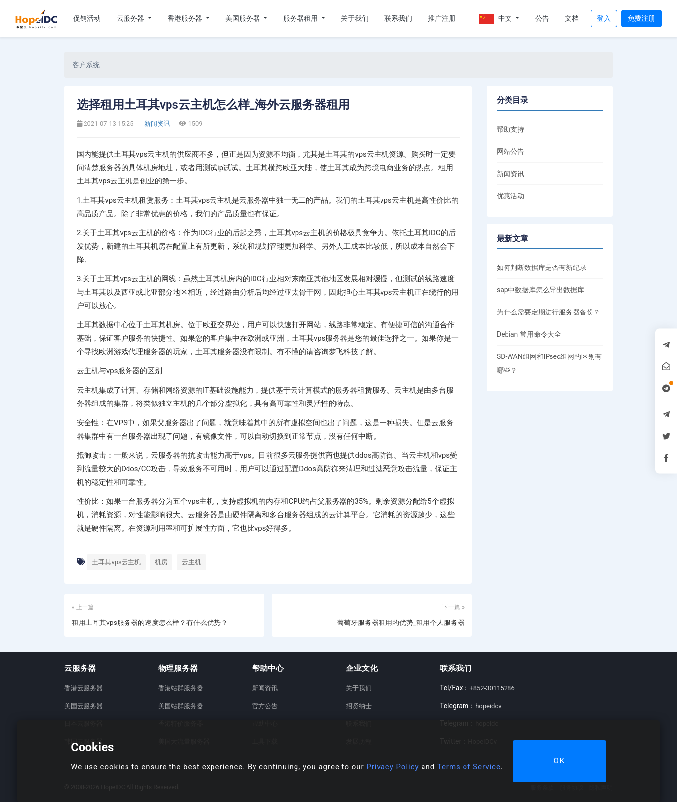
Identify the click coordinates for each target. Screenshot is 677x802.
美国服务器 (243, 18)
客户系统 (86, 65)
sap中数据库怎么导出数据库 (540, 290)
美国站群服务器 (180, 706)
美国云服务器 (83, 706)
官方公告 (265, 706)
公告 (542, 18)
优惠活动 (510, 196)
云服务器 (131, 18)
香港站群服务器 (180, 688)
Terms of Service (469, 766)
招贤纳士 (359, 706)
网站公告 (510, 151)
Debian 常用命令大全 (529, 334)
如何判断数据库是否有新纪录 (542, 267)
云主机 (191, 562)
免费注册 (641, 18)
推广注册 (442, 18)
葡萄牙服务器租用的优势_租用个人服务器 (401, 622)
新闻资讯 (156, 123)
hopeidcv (488, 706)
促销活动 (87, 18)
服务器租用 (301, 18)
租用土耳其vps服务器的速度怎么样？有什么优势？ (150, 622)
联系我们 (398, 18)
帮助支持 (510, 129)
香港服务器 (186, 18)
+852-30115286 (491, 688)
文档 (572, 18)
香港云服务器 (83, 688)
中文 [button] (496, 19)
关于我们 (355, 18)
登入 (604, 18)
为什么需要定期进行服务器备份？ (548, 312)
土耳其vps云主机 (116, 562)
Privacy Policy (392, 766)
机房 (161, 562)
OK (559, 761)
